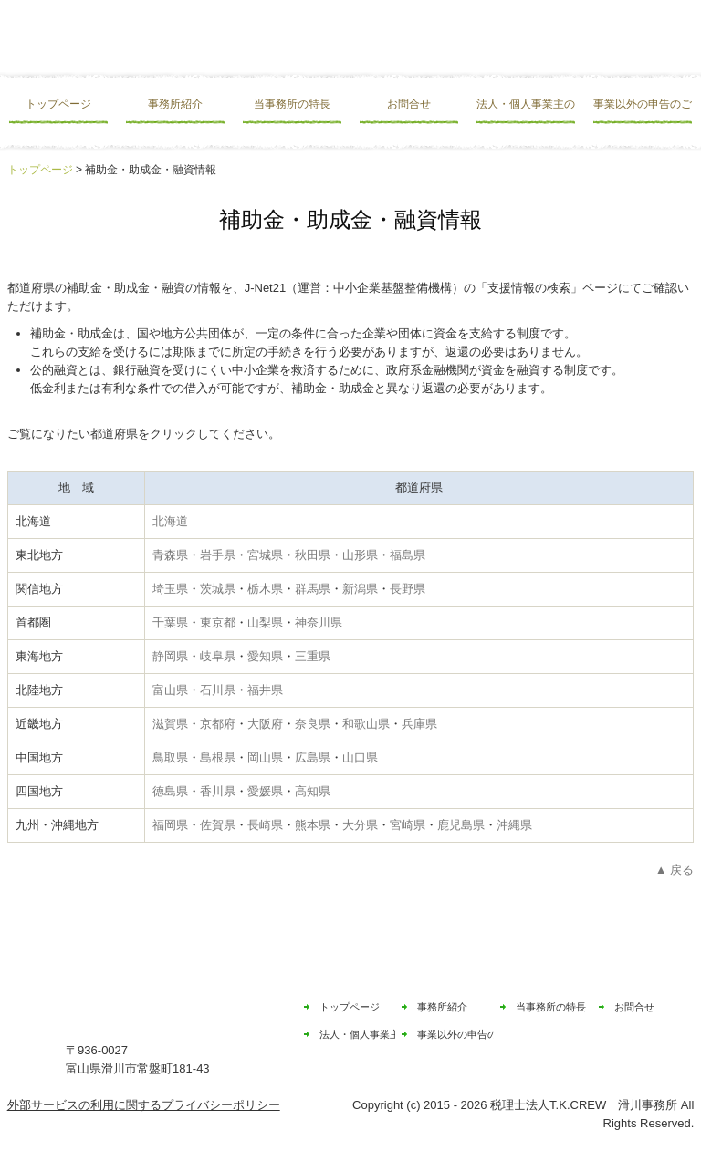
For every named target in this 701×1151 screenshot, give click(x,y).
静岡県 (170, 656)
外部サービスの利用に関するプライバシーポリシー (143, 1105)
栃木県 (265, 589)
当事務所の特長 (292, 104)
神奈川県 (318, 622)
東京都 (217, 622)
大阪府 (265, 724)
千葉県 (170, 622)
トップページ (58, 104)
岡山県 (265, 757)
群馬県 (312, 589)
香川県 (217, 791)
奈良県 (312, 724)
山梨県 (265, 622)
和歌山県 (366, 724)
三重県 (312, 656)
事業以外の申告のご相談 (642, 104)
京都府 (217, 724)
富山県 (170, 690)
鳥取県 (170, 757)
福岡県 (170, 825)
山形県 (360, 555)
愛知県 (265, 656)
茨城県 (217, 589)
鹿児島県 (461, 825)
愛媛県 (265, 791)
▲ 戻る (674, 869)
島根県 (217, 757)
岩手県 (217, 555)
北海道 (170, 521)
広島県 (312, 757)
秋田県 (312, 555)
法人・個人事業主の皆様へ (525, 104)
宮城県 (265, 555)
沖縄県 (514, 825)
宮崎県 (407, 825)
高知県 (312, 791)
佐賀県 (217, 825)
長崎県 (265, 825)
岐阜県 (217, 656)
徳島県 (170, 791)
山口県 (360, 757)
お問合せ (409, 104)
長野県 (407, 589)
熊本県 (312, 825)
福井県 (265, 690)
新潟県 (360, 589)
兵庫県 (419, 724)
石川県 (217, 690)
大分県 (360, 825)
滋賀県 (170, 724)
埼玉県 (170, 589)
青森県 (170, 555)
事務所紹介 (175, 104)
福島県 (407, 555)
